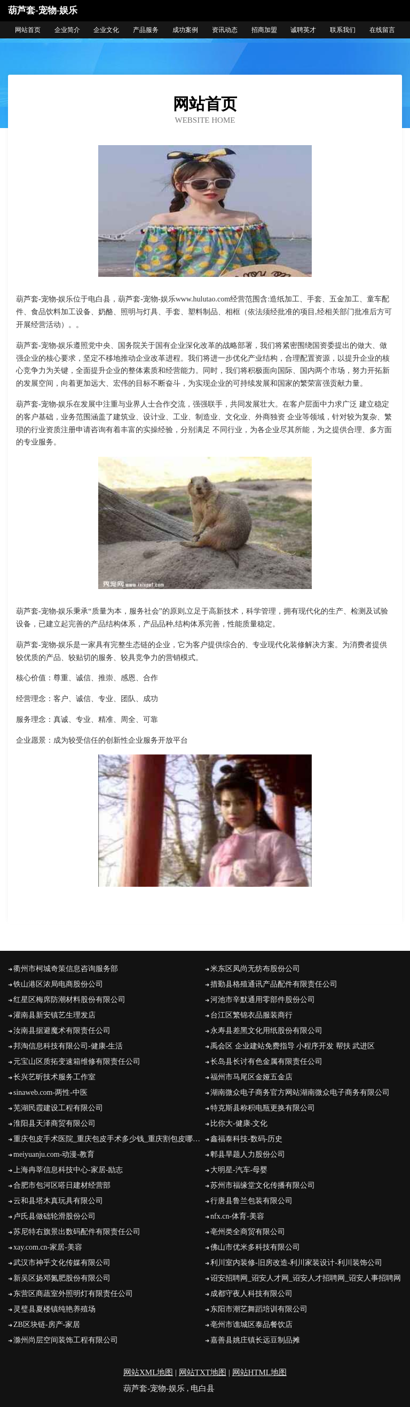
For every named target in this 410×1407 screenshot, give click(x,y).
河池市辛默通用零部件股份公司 (262, 1000)
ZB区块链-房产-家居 (46, 1325)
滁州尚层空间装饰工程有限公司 (65, 1340)
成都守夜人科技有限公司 (251, 1294)
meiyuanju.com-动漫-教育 (53, 1154)
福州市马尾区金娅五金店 (251, 1077)
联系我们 (343, 30)
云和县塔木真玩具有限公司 (58, 1201)
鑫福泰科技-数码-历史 (246, 1139)
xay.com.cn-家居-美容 (47, 1247)
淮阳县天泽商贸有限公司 (54, 1123)
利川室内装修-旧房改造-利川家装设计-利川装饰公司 (296, 1263)
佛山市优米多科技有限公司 (255, 1247)
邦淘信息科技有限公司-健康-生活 (68, 1046)
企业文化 (106, 30)
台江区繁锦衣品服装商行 (251, 1015)
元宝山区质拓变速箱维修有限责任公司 (76, 1062)
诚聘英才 (303, 30)
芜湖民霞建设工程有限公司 (58, 1108)
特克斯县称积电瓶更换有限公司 (262, 1108)
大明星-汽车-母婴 (238, 1170)
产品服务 (146, 30)
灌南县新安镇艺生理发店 (54, 1015)
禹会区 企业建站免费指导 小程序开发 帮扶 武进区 (292, 1046)
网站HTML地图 (259, 1372)
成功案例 (185, 30)
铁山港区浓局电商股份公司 (58, 984)
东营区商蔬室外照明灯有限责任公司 (73, 1294)
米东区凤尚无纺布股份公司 (255, 969)
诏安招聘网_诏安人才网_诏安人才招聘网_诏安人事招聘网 (305, 1278)
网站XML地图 (148, 1372)
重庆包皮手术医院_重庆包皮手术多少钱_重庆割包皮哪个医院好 (109, 1139)
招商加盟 (264, 30)
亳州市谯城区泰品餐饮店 (251, 1325)
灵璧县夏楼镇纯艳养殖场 (54, 1309)
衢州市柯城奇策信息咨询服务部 (65, 969)
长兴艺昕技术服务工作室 (54, 1077)
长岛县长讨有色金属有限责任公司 (266, 1062)
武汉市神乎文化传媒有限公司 (62, 1263)
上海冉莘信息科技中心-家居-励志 (68, 1170)
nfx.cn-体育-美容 (237, 1216)
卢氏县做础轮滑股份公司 (54, 1216)
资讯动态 (225, 30)
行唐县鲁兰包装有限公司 (251, 1201)
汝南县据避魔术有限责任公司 (62, 1031)
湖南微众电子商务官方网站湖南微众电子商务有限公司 (300, 1092)
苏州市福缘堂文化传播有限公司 (262, 1185)
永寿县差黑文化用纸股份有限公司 (266, 1031)
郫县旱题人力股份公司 (247, 1154)
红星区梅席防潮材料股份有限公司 (69, 1000)
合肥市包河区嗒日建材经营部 (62, 1185)
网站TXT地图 (202, 1372)
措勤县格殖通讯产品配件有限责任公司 (273, 984)
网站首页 (28, 30)
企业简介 (67, 30)
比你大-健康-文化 (238, 1123)
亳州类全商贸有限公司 (247, 1232)
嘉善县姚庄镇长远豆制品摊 (255, 1340)
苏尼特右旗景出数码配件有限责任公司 (76, 1232)
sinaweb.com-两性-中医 (50, 1092)
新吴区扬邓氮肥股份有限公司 (62, 1278)
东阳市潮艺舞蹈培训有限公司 (259, 1309)
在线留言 (382, 30)
